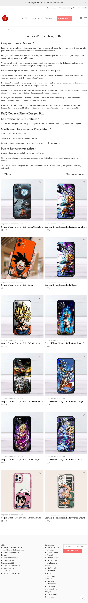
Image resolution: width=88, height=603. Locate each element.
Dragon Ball (53, 23)
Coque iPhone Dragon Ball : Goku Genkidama (22, 221)
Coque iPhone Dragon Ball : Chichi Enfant (21, 513)
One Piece (16, 23)
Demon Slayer (5, 23)
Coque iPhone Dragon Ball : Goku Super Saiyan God (66, 337)
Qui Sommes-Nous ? (11, 568)
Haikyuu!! (51, 563)
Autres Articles (53, 542)
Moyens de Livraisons (12, 542)
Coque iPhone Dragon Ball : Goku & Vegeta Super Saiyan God (66, 396)
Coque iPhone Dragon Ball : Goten (61, 279)
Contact (6, 565)
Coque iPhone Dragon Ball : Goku (17, 279)
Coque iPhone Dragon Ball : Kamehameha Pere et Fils (66, 221)
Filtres (6, 168)
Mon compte (8, 563)
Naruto (62, 23)
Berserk (50, 544)
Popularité (80, 169)
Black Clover (42, 23)
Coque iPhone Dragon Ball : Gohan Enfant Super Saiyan (66, 454)
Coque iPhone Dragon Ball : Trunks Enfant (65, 513)
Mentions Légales (10, 552)
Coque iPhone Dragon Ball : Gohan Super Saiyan (22, 454)
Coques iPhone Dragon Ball (12, 218)
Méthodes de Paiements (13, 544)
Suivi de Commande (11, 560)
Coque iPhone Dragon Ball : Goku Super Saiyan (22, 337)
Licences (77, 23)
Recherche (73, 545)
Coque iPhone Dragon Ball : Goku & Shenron (22, 396)
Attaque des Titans (29, 23)
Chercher (63, 13)
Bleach (69, 23)
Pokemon (51, 581)
